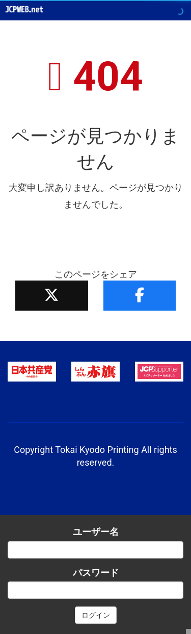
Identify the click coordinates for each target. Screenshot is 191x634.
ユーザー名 (96, 531)
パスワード (96, 572)
